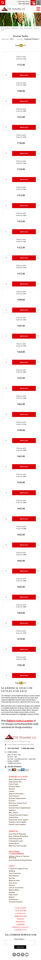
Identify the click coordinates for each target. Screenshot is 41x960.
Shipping (20, 921)
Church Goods (13, 784)
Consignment (13, 805)
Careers (20, 924)
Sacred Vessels (14, 796)
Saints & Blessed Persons (17, 779)
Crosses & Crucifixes (16, 887)
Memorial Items (14, 880)
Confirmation (13, 899)
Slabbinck (15, 28)
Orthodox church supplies (18, 822)
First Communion (15, 873)
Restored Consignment (16, 852)
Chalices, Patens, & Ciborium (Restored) (19, 856)
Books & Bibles (14, 890)
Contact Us (20, 930)
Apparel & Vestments (16, 793)
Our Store (20, 910)
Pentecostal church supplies (18, 819)
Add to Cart (24, 75)
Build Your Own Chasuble (18, 846)
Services (13, 831)
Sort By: (20, 39)
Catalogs (20, 913)
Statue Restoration (15, 838)
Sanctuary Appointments (17, 798)
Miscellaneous (14, 875)
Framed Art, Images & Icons (18, 868)
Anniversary (13, 883)
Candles (12, 791)
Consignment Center (16, 841)
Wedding (12, 871)
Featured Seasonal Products (18, 815)
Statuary (12, 885)
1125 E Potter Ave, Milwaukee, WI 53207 (21, 744)
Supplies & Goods (18, 776)
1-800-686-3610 (23, 2)
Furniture (12, 800)
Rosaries (12, 878)
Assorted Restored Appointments (20, 860)
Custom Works (14, 843)
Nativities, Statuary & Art (18, 803)
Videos (20, 919)
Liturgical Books (14, 786)
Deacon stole (21, 56)
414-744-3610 (13, 748)
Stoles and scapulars (26, 28)
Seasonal (12, 789)
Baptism (12, 897)
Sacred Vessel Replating (17, 834)
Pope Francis (13, 894)
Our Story (20, 908)
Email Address (19, 939)
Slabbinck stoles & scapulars (19, 720)
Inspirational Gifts (15, 782)
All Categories (5, 28)
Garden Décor (13, 817)
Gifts (12, 865)
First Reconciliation (16, 902)
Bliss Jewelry (13, 812)
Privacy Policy (20, 927)
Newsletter (20, 916)
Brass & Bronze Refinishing (18, 836)
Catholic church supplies (17, 824)
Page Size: (5, 39)
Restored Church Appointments (20, 808)
